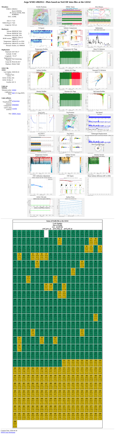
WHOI (14, 90)
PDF (13, 93)
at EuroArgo (16, 101)
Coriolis (14, 108)
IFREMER (15, 105)
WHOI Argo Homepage (8, 432)
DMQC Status (16, 113)
